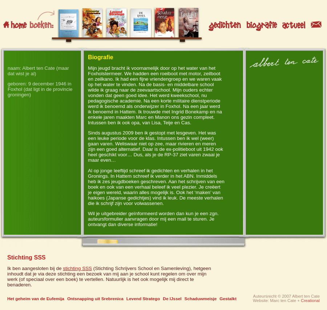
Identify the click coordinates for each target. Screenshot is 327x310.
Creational (310, 300)
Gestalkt (228, 298)
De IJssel (172, 298)
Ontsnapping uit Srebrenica (95, 298)
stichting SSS (77, 268)
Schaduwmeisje (201, 298)
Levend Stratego (143, 298)
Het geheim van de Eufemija (35, 298)
